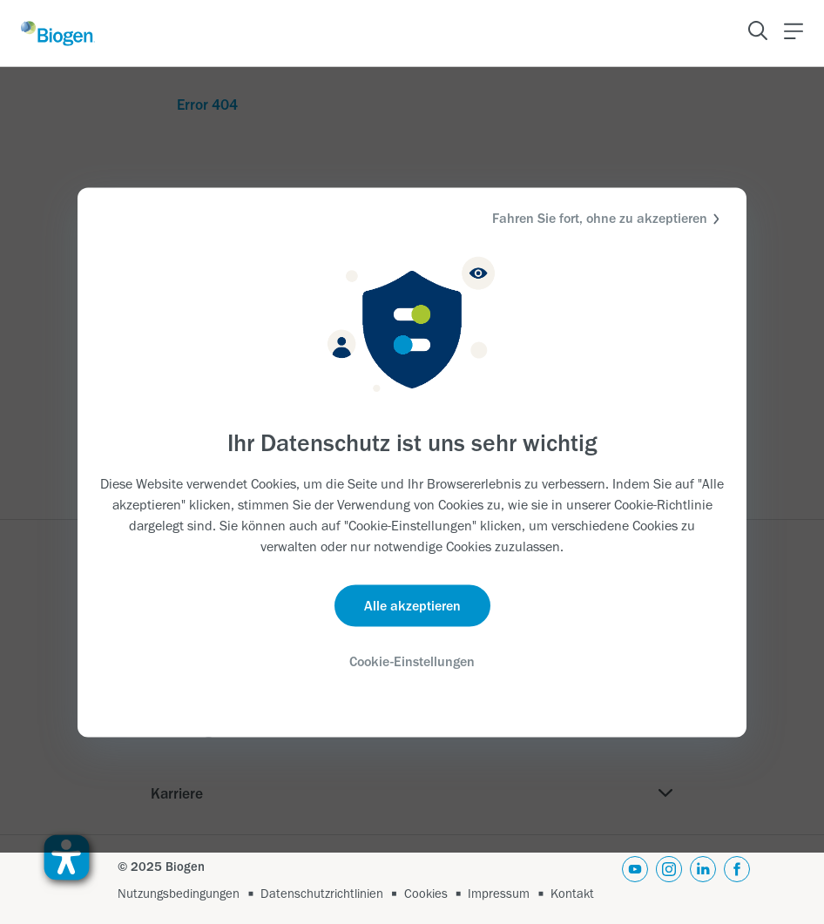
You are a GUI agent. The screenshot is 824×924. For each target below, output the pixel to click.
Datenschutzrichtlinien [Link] (321, 893)
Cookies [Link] (426, 893)
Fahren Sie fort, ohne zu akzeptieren (608, 218)
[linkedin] (703, 880)
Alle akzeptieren (412, 605)
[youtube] (635, 880)
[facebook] (737, 880)
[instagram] (669, 880)
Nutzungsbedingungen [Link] (179, 893)
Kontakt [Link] (572, 893)
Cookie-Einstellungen (412, 661)
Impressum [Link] (499, 893)
